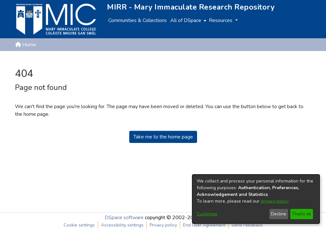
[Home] (56, 19)
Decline (278, 214)
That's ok (301, 214)
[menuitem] (187, 20)
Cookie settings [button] (79, 225)
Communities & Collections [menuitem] (137, 20)
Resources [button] (221, 20)
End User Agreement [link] (204, 225)
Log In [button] (300, 59)
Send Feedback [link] (247, 225)
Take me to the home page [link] (163, 136)
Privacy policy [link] (163, 225)
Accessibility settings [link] (122, 225)
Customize (207, 214)
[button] (278, 60)
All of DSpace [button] (185, 20)
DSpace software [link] (124, 217)
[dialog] (256, 199)
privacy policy (274, 201)
